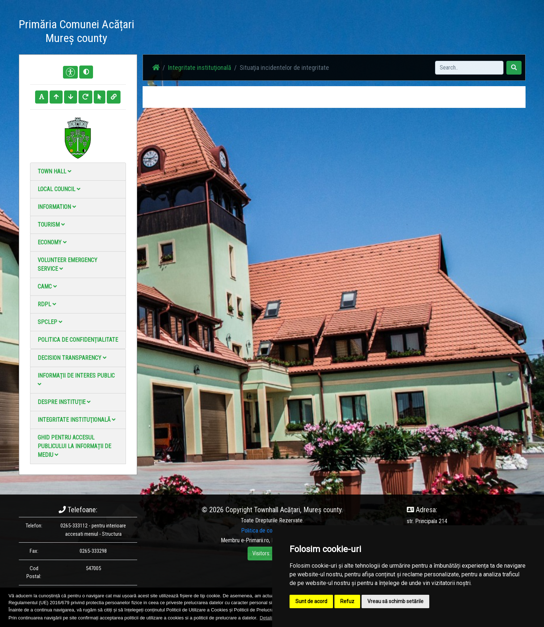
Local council (59, 189)
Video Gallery (341, 32)
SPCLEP (50, 322)
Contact (374, 32)
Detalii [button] (266, 617)
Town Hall (54, 171)
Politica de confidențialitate (78, 339)
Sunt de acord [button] (311, 601)
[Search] (469, 68)
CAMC (47, 286)
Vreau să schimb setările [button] (395, 601)
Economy (52, 242)
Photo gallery (302, 32)
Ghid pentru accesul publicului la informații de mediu (74, 446)
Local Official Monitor (416, 32)
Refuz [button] (347, 601)
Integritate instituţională (76, 419)
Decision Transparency (72, 357)
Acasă (248, 32)
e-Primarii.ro (255, 540)
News (271, 32)
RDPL (47, 304)
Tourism (51, 224)
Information (57, 206)
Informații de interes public (76, 379)
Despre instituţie (64, 402)
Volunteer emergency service (67, 264)
